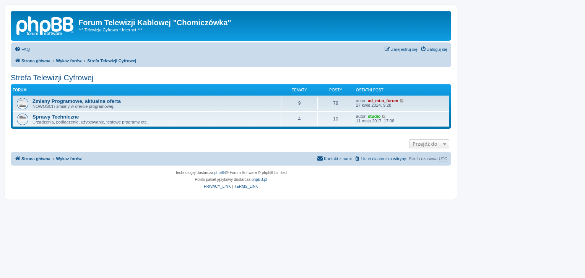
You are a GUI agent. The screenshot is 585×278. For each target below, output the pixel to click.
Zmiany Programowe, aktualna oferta (76, 101)
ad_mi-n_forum (383, 100)
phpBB (220, 173)
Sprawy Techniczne (55, 117)
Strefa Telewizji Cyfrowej (52, 77)
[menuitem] (22, 49)
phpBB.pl (259, 179)
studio (374, 116)
